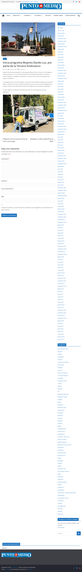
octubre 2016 (61, 315)
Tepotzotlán (61, 490)
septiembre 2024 (62, 78)
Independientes (62, 429)
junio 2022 (60, 139)
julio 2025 (60, 52)
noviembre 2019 (62, 217)
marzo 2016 (61, 334)
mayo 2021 (60, 174)
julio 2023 (60, 116)
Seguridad (60, 477)
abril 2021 (60, 177)
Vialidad (60, 511)
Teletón (60, 484)
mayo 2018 (60, 265)
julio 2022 (60, 137)
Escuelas (60, 418)
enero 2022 (61, 153)
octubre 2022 (61, 132)
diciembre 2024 (62, 70)
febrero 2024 (61, 97)
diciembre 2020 (62, 187)
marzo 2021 (61, 179)
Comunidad (61, 365)
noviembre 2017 (62, 281)
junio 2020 (60, 203)
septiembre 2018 (62, 254)
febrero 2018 (61, 273)
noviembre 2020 (62, 190)
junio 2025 (60, 54)
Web (2, 196)
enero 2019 (61, 243)
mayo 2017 (60, 297)
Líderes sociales (62, 439)
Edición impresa (70, 15)
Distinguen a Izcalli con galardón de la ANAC (42, 140)
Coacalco (60, 359)
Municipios (16, 15)
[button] (20, 15)
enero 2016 (61, 339)
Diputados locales (62, 397)
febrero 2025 (61, 65)
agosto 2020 (61, 198)
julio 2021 (60, 169)
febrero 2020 (61, 209)
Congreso (27, 15)
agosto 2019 (61, 225)
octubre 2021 (61, 161)
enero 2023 (61, 124)
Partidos (60, 463)
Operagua (60, 461)
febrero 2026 (61, 33)
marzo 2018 (61, 270)
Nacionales (61, 447)
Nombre (4, 181)
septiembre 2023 (62, 110)
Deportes (60, 389)
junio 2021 (60, 171)
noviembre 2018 (62, 249)
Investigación (61, 434)
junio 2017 (60, 294)
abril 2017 (60, 299)
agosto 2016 (61, 321)
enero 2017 (61, 307)
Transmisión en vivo (63, 498)
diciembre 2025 (62, 38)
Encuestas (60, 413)
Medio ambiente (62, 442)
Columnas (37, 15)
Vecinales (60, 508)
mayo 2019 (60, 233)
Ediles (5, 58)
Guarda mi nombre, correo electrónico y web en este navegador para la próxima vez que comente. (27, 209)
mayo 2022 (60, 142)
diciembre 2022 (62, 126)
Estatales (60, 421)
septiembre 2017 (62, 286)
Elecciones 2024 (62, 407)
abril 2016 (60, 331)
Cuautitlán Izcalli (62, 381)
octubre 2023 (61, 108)
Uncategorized (61, 506)
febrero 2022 (61, 150)
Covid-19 (60, 370)
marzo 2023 (61, 118)
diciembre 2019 (62, 214)
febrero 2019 (61, 241)
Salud (59, 474)
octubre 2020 (61, 193)
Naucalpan (60, 450)
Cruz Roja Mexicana (63, 375)
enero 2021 (61, 185)
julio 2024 (60, 84)
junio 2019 (60, 230)
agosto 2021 (61, 166)
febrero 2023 (61, 121)
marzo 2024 (61, 94)
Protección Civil (62, 469)
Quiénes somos (58, 15)
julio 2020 (60, 201)
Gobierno (60, 423)
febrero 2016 (61, 337)
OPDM (59, 458)
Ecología (60, 399)
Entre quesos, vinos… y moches (30, 1)
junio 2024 (60, 86)
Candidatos (61, 357)
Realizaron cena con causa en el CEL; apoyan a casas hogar (14, 140)
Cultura (60, 383)
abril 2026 (60, 28)
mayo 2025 (60, 57)
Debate (59, 386)
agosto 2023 (61, 113)
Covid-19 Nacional (62, 373)
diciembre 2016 (62, 310)
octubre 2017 (61, 283)
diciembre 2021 (62, 155)
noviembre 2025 (62, 41)
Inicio (8, 15)
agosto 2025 (61, 49)
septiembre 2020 (62, 195)
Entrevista (60, 415)
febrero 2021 (61, 182)
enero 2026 (61, 36)
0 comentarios (21, 69)
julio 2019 (60, 227)
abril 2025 (60, 60)
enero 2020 (61, 211)
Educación (60, 405)
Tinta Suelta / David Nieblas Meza (67, 492)
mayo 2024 (60, 89)
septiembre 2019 (62, 222)
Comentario (5, 159)
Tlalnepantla (61, 495)
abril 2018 (60, 267)
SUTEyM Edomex (62, 482)
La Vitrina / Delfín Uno (63, 437)
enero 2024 (61, 100)
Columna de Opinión (63, 362)
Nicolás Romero (62, 453)
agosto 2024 (61, 81)
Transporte (61, 500)
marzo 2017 (61, 302)
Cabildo (60, 354)
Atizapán (60, 351)
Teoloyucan (61, 487)
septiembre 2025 (62, 46)
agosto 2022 (61, 134)
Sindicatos (60, 479)
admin (5, 69)
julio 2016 (60, 323)
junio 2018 (60, 262)
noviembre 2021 (62, 158)
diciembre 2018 (62, 246)
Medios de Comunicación (64, 445)
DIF (58, 391)
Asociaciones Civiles (63, 349)
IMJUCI (59, 426)
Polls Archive (61, 527)
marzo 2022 (61, 147)
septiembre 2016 (62, 318)
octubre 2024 (61, 76)
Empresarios (61, 410)
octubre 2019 (61, 219)
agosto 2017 (61, 289)
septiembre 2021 (62, 163)
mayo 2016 (60, 329)
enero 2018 (61, 275)
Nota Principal (61, 455)
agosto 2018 (61, 257)
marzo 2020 (61, 206)
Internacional (61, 431)
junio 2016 (60, 326)
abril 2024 (60, 92)
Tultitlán (60, 503)
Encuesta (48, 15)
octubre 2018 (61, 251)
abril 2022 (60, 145)
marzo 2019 (61, 238)
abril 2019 (60, 235)
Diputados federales (63, 394)
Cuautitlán (60, 378)
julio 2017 (60, 291)
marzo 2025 (61, 62)
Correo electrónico (7, 189)
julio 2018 (60, 259)
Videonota (60, 514)
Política (59, 466)
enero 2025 (61, 68)
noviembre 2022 (62, 129)
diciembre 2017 (62, 278)
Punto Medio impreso (63, 471)
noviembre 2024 (62, 73)
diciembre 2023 (62, 102)
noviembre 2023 (62, 105)
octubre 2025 (61, 44)
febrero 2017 (61, 305)
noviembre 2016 (62, 313)
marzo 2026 (61, 30)
